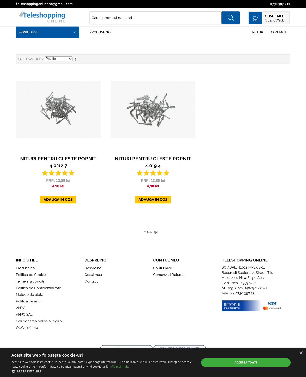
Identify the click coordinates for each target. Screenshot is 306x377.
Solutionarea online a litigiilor (39, 321)
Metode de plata (29, 295)
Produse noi (101, 32)
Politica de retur (29, 301)
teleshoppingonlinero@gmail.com (44, 4)
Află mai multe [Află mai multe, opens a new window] (120, 367)
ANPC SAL (24, 314)
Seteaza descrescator (76, 59)
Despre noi (93, 268)
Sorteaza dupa (30, 59)
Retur (257, 32)
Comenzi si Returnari (169, 275)
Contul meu (162, 268)
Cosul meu (93, 275)
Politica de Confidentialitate (38, 288)
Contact (279, 32)
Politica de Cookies (31, 275)
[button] (102, 371)
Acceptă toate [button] (245, 362)
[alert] (153, 362)
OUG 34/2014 (27, 328)
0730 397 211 (280, 4)
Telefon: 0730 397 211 (238, 293)
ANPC (20, 308)
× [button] (301, 353)
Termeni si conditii (30, 281)
